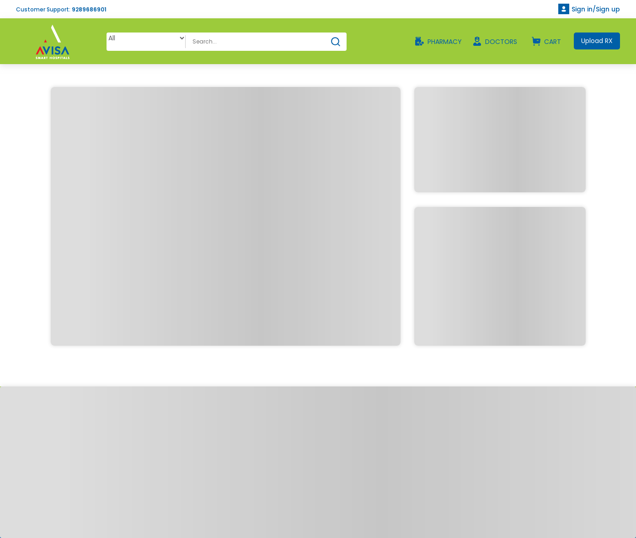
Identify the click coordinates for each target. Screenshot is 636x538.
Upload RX (597, 40)
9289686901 (89, 9)
